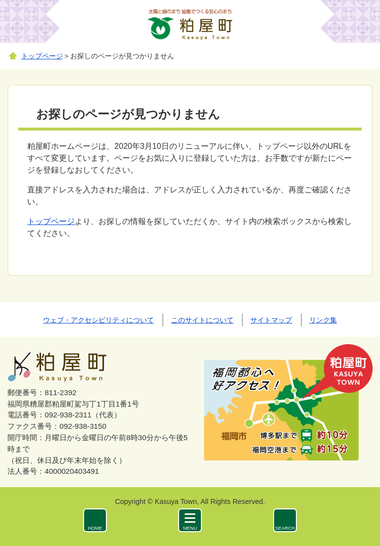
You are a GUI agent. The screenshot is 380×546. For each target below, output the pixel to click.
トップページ (42, 56)
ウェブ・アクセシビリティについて (98, 320)
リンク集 (323, 320)
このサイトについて (202, 320)
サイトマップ (271, 320)
